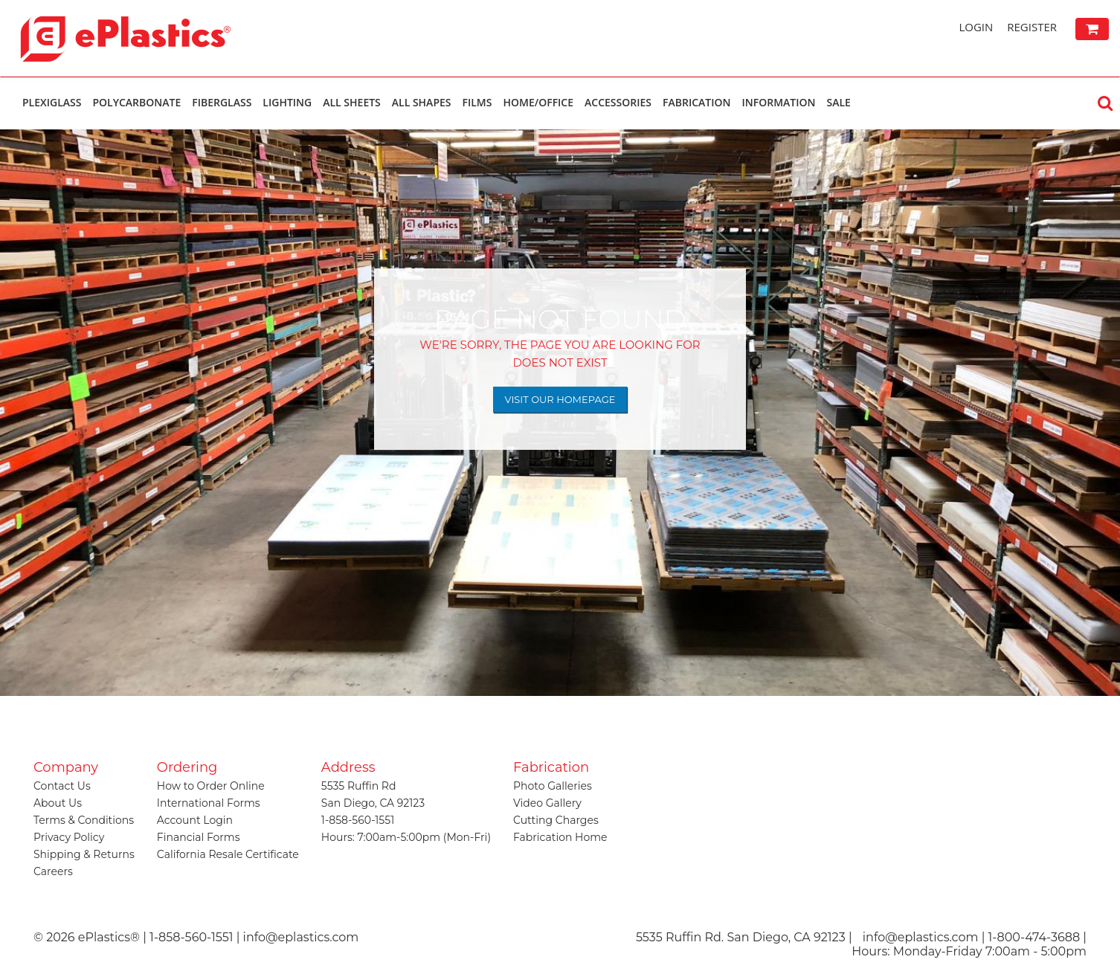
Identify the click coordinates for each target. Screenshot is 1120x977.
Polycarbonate (136, 102)
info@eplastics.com (921, 937)
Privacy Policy (68, 837)
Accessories (618, 102)
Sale (838, 102)
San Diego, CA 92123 (373, 803)
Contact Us (62, 786)
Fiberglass (221, 102)
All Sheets (352, 102)
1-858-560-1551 (357, 820)
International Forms (208, 803)
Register (1032, 26)
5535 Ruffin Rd (358, 786)
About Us (57, 803)
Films (477, 102)
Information (778, 102)
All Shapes (421, 102)
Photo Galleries (552, 786)
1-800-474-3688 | (1037, 937)
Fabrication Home (560, 837)
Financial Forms (198, 837)
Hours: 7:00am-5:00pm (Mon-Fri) (406, 837)
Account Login (195, 820)
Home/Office (538, 102)
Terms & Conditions (83, 820)
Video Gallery (547, 803)
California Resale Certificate (228, 854)
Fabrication (696, 102)
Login (976, 26)
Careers (53, 871)
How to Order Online (211, 786)
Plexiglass (51, 102)
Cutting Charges (556, 820)
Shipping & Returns (84, 854)
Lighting (287, 102)
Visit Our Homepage (560, 399)
